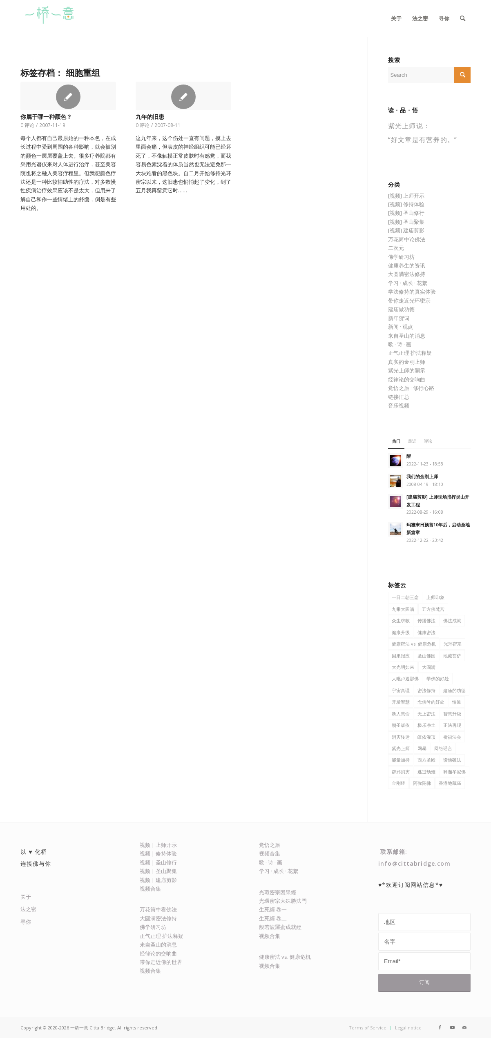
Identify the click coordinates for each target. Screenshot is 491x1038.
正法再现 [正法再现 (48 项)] (452, 725)
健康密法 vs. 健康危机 (285, 956)
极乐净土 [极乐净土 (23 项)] (426, 725)
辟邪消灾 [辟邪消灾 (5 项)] (401, 771)
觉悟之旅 (269, 845)
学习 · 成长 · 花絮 (407, 283)
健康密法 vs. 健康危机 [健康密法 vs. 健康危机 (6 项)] (414, 644)
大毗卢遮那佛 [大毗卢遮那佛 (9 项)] (405, 678)
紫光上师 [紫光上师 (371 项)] (401, 748)
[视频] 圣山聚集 (406, 221)
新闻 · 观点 (400, 326)
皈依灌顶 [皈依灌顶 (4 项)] (426, 737)
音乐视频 (398, 405)
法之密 (28, 909)
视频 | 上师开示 (158, 845)
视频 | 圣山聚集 (158, 871)
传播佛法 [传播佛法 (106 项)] (426, 620)
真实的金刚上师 (406, 361)
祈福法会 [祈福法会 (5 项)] (452, 737)
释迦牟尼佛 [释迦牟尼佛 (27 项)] (454, 771)
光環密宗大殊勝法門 (283, 900)
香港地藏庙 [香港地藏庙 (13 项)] (450, 783)
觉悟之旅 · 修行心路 (411, 388)
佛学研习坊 (401, 257)
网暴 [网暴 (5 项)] (421, 748)
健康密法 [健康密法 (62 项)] (426, 632)
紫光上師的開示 (406, 370)
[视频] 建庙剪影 (406, 230)
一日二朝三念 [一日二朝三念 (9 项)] (405, 597)
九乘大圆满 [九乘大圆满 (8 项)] (403, 609)
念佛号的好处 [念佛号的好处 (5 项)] (430, 702)
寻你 (25, 921)
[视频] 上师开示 (406, 195)
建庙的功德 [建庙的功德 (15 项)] (454, 690)
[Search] (463, 18)
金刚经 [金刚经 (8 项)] (398, 783)
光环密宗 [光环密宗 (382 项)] (453, 644)
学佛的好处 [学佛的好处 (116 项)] (437, 678)
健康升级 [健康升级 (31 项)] (401, 632)
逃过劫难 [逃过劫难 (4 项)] (426, 771)
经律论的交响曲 (406, 379)
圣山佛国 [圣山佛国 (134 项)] (426, 656)
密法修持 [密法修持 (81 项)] (426, 690)
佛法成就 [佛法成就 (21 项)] (452, 620)
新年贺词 (398, 318)
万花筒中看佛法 (158, 909)
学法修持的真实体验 (412, 291)
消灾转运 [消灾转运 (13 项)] (401, 737)
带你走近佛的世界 (161, 962)
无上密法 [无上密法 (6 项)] (426, 714)
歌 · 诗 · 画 (399, 344)
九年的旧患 (150, 117)
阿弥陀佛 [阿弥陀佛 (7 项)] (422, 783)
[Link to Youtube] (452, 1027)
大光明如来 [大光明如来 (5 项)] (403, 667)
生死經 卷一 (273, 909)
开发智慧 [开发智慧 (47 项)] (401, 702)
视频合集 (150, 888)
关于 (25, 896)
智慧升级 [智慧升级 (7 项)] (452, 714)
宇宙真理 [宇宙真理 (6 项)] (401, 690)
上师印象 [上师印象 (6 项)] (435, 597)
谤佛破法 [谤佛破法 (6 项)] (452, 760)
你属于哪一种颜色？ (46, 117)
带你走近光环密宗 (409, 300)
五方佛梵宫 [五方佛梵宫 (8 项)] (433, 609)
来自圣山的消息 (406, 335)
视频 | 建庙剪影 (158, 880)
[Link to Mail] (464, 1027)
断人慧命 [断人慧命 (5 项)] (401, 714)
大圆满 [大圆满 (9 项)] (428, 667)
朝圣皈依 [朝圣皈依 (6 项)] (401, 725)
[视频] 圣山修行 (406, 212)
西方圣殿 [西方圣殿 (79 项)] (426, 760)
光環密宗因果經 (277, 892)
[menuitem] (396, 18)
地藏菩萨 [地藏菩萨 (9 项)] (452, 656)
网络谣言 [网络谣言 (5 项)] (443, 748)
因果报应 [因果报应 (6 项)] (401, 656)
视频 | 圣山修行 (158, 862)
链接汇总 (398, 397)
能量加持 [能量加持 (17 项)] (401, 760)
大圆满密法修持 (406, 274)
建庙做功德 (401, 309)
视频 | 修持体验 (158, 853)
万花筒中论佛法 (406, 239)
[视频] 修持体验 (406, 204)
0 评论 (27, 125)
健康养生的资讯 (406, 265)
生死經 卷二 (273, 918)
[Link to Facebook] (440, 1027)
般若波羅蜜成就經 (280, 927)
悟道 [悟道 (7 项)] (456, 702)
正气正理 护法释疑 (410, 352)
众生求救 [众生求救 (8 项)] (401, 620)
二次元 (396, 248)
